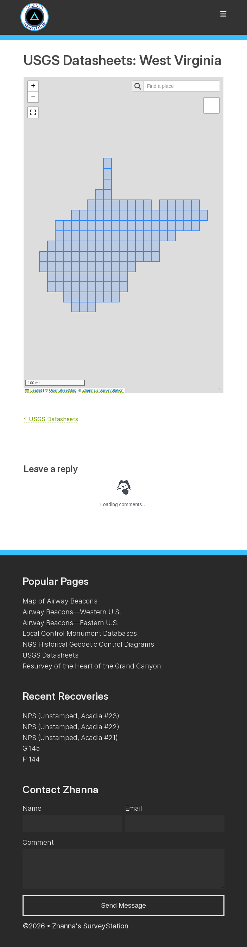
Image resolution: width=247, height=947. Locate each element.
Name (32, 808)
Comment (38, 842)
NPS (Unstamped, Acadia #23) (71, 716)
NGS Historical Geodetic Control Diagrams (88, 644)
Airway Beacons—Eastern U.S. (71, 623)
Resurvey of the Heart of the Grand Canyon (92, 666)
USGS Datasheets (53, 419)
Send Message (123, 905)
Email (133, 808)
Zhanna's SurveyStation (102, 390)
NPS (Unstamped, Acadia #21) (70, 737)
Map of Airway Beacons (60, 601)
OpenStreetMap (62, 390)
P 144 (31, 759)
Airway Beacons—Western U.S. (72, 612)
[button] (33, 86)
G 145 (31, 748)
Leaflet (33, 390)
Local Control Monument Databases (80, 633)
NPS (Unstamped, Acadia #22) (71, 727)
